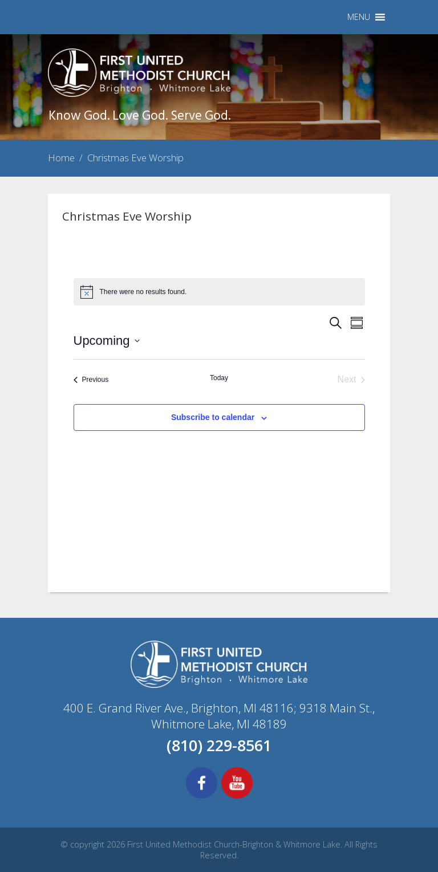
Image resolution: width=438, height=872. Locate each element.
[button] (358, 17)
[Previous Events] (91, 379)
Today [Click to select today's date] (219, 378)
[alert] (219, 291)
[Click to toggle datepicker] (107, 340)
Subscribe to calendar (212, 417)
